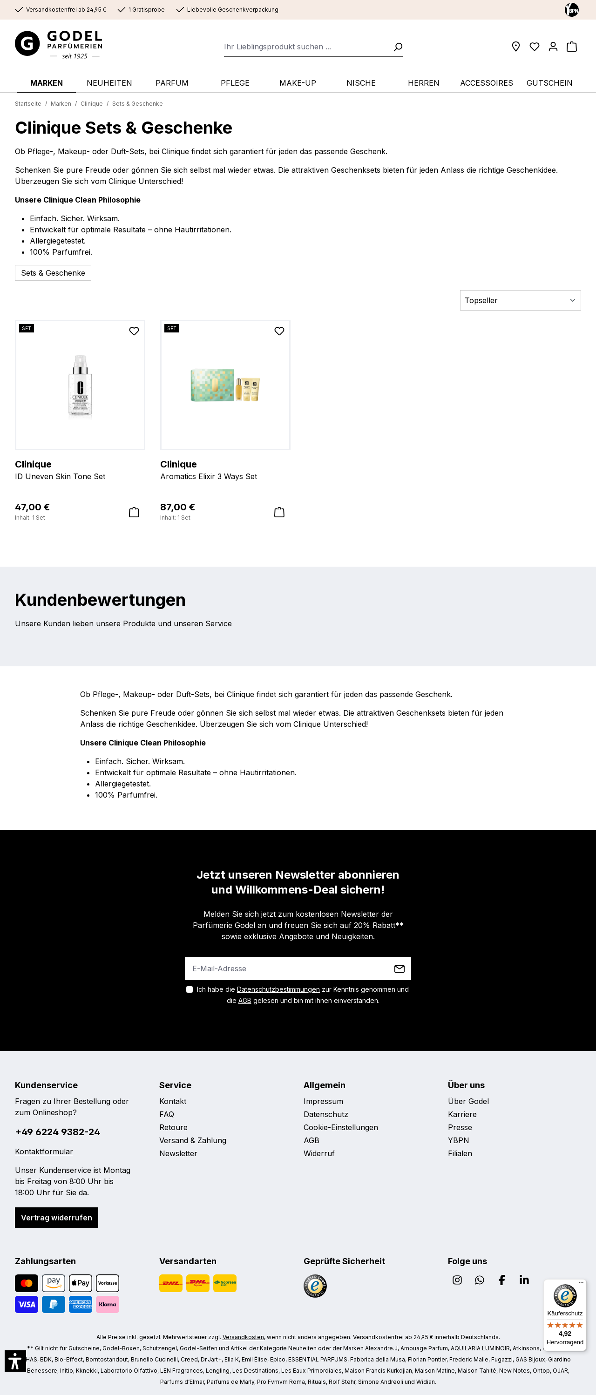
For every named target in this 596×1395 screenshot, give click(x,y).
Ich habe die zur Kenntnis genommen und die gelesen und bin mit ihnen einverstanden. (303, 994)
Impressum (323, 1101)
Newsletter (178, 1153)
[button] (15, 1361)
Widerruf (319, 1153)
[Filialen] (516, 46)
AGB (244, 1000)
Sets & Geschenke (53, 273)
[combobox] (305, 46)
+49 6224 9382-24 (57, 1132)
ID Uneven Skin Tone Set (80, 469)
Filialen (460, 1153)
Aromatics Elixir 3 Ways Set (225, 469)
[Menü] (581, 1284)
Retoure (173, 1127)
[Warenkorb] (571, 46)
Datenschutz (326, 1114)
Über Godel (468, 1101)
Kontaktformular (44, 1151)
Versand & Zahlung (192, 1140)
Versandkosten (243, 1337)
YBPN (458, 1140)
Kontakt (172, 1101)
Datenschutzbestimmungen (278, 989)
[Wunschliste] (534, 46)
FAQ (166, 1114)
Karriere (462, 1114)
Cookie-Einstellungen (341, 1127)
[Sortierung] (520, 300)
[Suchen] (395, 46)
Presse (460, 1127)
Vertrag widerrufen (56, 1217)
